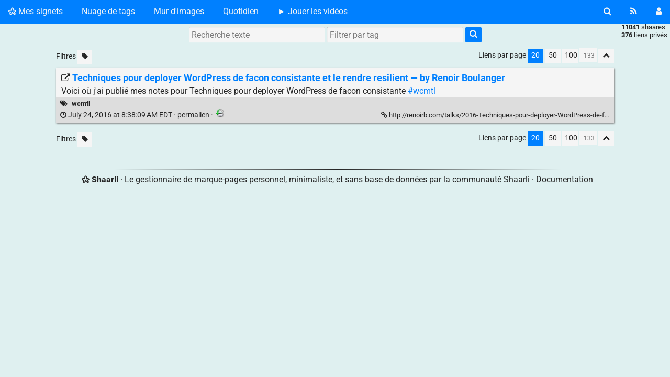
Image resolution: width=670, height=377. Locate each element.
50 (553, 55)
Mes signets (35, 11)
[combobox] (395, 34)
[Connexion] (658, 11)
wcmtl (81, 103)
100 (571, 55)
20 (535, 55)
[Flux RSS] (633, 11)
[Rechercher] (607, 11)
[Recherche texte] (257, 34)
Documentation (564, 179)
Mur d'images (179, 11)
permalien (135, 114)
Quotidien (241, 11)
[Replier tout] (606, 56)
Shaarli (105, 179)
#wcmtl (422, 91)
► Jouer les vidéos (312, 11)
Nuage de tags (108, 11)
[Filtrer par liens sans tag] (84, 57)
